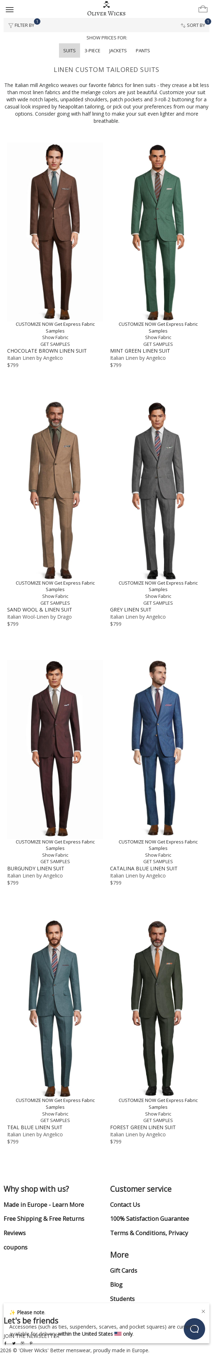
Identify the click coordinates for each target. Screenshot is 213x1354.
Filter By (23, 23)
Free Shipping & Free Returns (44, 1219)
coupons (16, 1247)
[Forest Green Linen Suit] (158, 1021)
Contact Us (125, 1205)
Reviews (15, 1233)
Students (122, 1299)
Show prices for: (106, 37)
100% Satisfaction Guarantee (149, 1219)
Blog (116, 1284)
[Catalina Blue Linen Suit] (158, 762)
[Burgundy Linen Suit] (55, 762)
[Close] (203, 1310)
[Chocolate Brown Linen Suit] (55, 245)
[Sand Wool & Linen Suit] (55, 503)
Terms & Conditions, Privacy (149, 1233)
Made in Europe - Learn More (44, 1205)
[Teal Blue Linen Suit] (55, 1021)
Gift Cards (123, 1271)
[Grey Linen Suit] (158, 503)
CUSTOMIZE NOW (34, 324)
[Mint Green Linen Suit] (158, 245)
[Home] (106, 8)
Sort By (194, 23)
